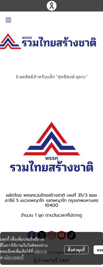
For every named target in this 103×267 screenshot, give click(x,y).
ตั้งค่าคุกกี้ (76, 249)
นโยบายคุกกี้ (14, 257)
